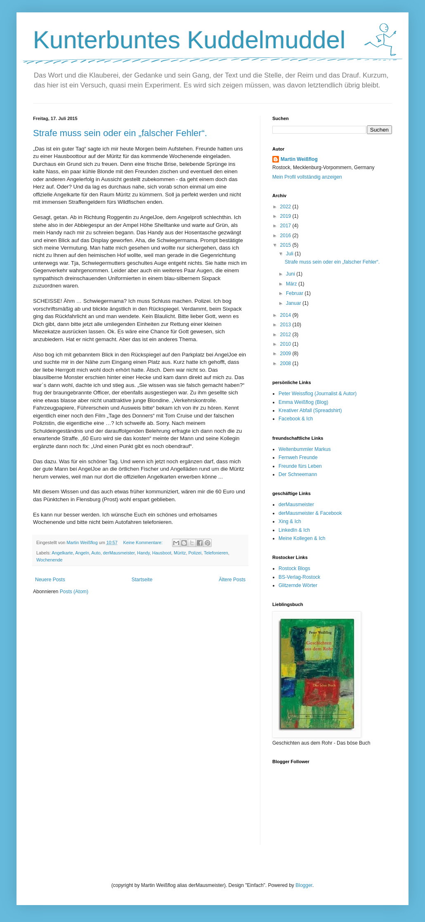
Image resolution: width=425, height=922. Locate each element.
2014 (286, 315)
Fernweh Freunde (298, 457)
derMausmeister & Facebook (310, 513)
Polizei (194, 552)
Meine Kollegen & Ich (302, 538)
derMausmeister (119, 552)
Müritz (180, 552)
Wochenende (49, 559)
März (292, 284)
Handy (143, 552)
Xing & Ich (290, 521)
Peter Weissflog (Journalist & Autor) (318, 393)
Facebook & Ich (296, 419)
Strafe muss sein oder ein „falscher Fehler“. (120, 133)
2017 (286, 226)
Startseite (142, 579)
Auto (95, 552)
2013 (286, 325)
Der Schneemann (298, 474)
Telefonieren (216, 552)
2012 (286, 334)
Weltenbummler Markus (305, 449)
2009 (286, 353)
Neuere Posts (50, 579)
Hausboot (161, 552)
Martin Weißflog (299, 159)
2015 (286, 245)
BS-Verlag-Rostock (299, 577)
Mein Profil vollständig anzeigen (307, 177)
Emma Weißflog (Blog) (303, 402)
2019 (286, 216)
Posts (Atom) (74, 591)
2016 (286, 235)
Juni (291, 274)
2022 (286, 207)
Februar (295, 293)
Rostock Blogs (294, 568)
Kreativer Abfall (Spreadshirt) (310, 410)
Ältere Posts (232, 579)
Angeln (82, 552)
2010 (286, 344)
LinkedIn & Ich (294, 530)
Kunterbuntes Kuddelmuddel (189, 40)
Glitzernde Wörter (298, 585)
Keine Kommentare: (143, 542)
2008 (286, 363)
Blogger (303, 885)
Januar (294, 303)
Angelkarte (62, 552)
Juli (290, 254)
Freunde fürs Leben (300, 466)
